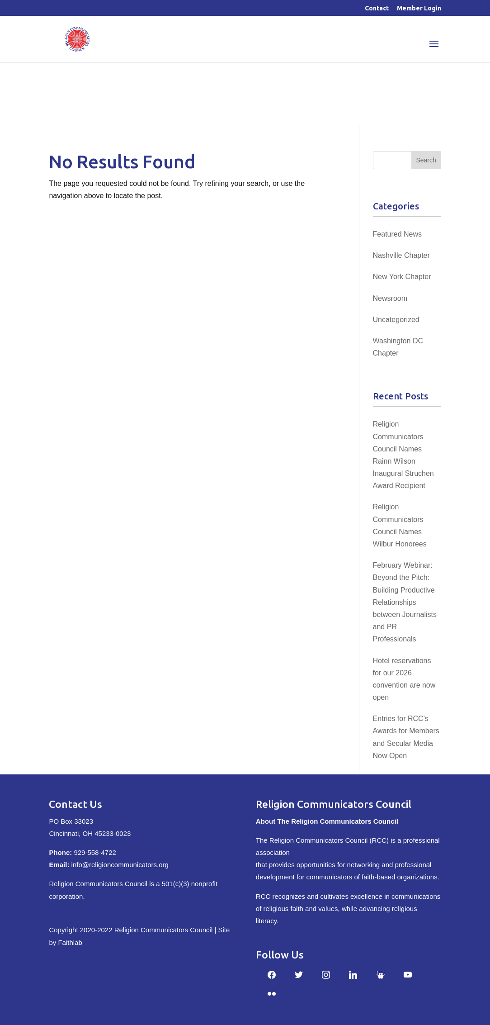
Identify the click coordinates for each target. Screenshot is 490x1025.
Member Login (419, 8)
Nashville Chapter (401, 255)
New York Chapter (402, 276)
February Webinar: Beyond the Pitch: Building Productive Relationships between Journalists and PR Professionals (405, 602)
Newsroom (390, 298)
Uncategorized (396, 319)
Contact (377, 8)
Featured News (397, 234)
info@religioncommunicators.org (120, 864)
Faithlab (70, 942)
